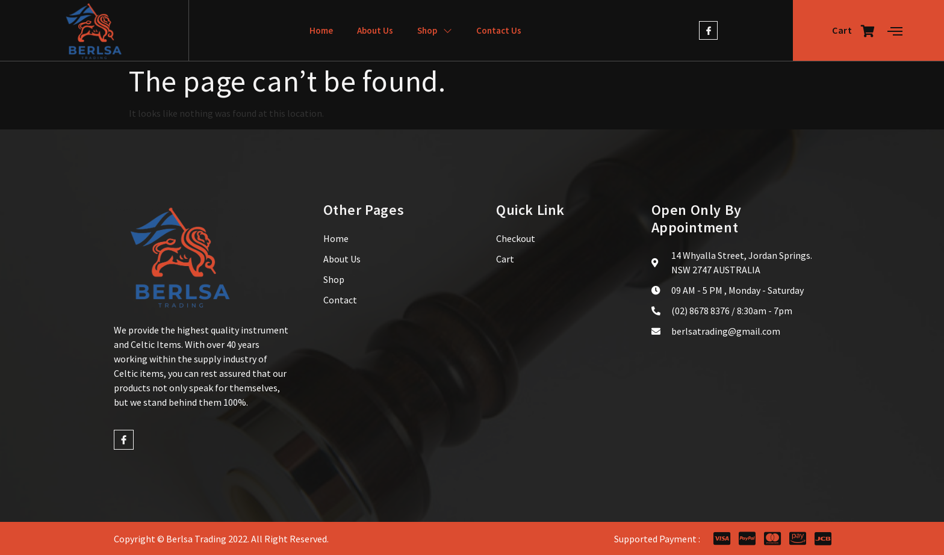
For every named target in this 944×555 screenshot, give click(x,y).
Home (321, 30)
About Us (375, 30)
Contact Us (498, 30)
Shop (434, 30)
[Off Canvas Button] (894, 31)
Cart (853, 30)
